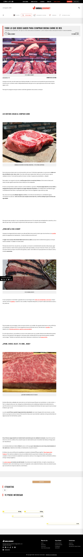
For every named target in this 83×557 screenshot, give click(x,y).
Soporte (71, 543)
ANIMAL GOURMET (57, 1)
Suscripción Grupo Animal (74, 546)
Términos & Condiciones (51, 554)
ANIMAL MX (49, 1)
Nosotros (43, 544)
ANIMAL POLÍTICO (34, 1)
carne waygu (7, 462)
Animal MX (57, 548)
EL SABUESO (42, 1)
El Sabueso (57, 546)
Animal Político (58, 543)
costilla (54, 233)
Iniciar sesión (76, 1)
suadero (13, 301)
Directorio (43, 546)
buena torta (44, 337)
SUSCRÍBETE (70, 1)
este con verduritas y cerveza (43, 299)
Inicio (42, 543)
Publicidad (71, 544)
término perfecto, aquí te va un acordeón (21, 329)
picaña (48, 327)
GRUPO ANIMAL (25, 1)
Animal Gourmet (58, 544)
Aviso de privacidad (45, 548)
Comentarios (41, 481)
